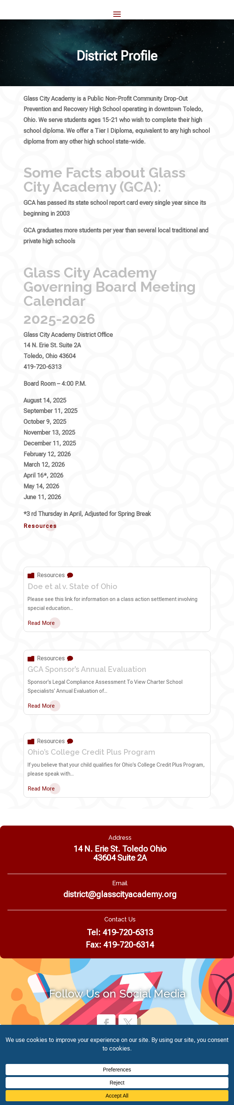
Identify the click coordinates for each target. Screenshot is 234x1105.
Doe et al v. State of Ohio (72, 586)
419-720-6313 (127, 932)
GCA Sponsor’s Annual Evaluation (87, 669)
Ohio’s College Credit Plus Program (91, 752)
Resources (51, 575)
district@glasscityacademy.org (120, 894)
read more (41, 623)
